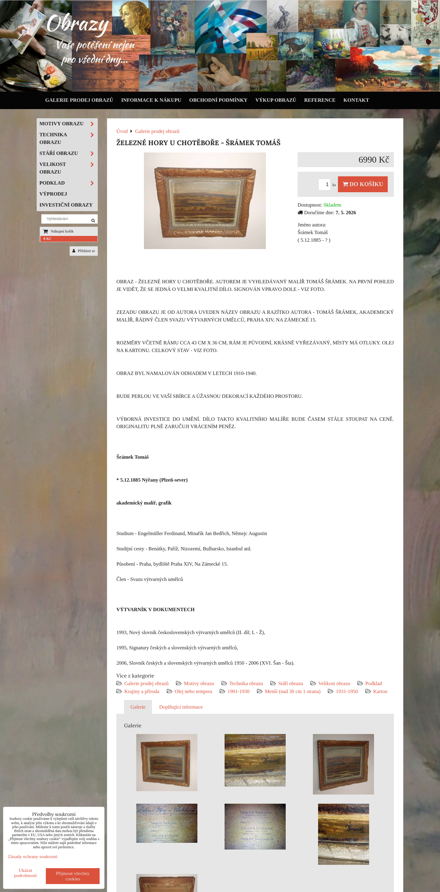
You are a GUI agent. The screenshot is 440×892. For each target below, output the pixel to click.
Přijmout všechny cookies (73, 876)
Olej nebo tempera (193, 691)
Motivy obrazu (199, 683)
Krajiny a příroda (141, 691)
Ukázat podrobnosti (25, 873)
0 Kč (47, 239)
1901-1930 (239, 691)
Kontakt (356, 100)
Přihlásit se (83, 251)
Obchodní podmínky (218, 100)
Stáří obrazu (290, 683)
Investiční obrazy (66, 205)
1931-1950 (347, 691)
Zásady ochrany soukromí (32, 856)
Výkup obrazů (275, 100)
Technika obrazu (246, 683)
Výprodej (53, 194)
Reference (320, 100)
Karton (380, 691)
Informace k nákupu (151, 100)
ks (328, 185)
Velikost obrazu (334, 683)
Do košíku (363, 184)
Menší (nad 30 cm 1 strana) (293, 691)
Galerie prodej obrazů (79, 100)
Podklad (373, 683)
